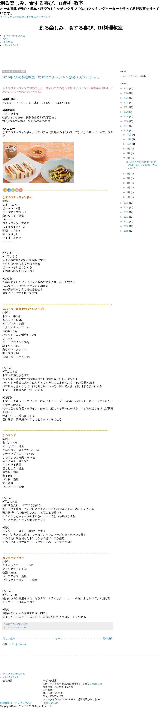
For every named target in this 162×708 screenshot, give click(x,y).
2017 (126, 126)
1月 (129, 197)
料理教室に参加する (14, 674)
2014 (126, 207)
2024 (126, 93)
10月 (129, 144)
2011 (126, 221)
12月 (129, 134)
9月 (129, 148)
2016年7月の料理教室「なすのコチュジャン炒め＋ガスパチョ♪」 (51, 77)
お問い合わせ (51, 703)
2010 (126, 226)
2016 (126, 130)
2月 (129, 192)
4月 (129, 183)
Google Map (96, 683)
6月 (129, 173)
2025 (126, 88)
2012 (126, 216)
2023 (126, 98)
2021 (126, 107)
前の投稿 (107, 638)
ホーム (59, 638)
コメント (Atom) (17, 644)
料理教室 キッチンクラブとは (16, 703)
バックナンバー (44, 17)
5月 (129, 178)
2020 (126, 112)
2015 (126, 203)
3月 (129, 187)
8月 (129, 153)
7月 (129, 158)
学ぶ (24, 17)
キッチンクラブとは (11, 17)
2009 (126, 231)
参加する (31, 17)
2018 (126, 121)
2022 (126, 102)
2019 (126, 116)
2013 (126, 212)
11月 (129, 139)
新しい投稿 (9, 638)
